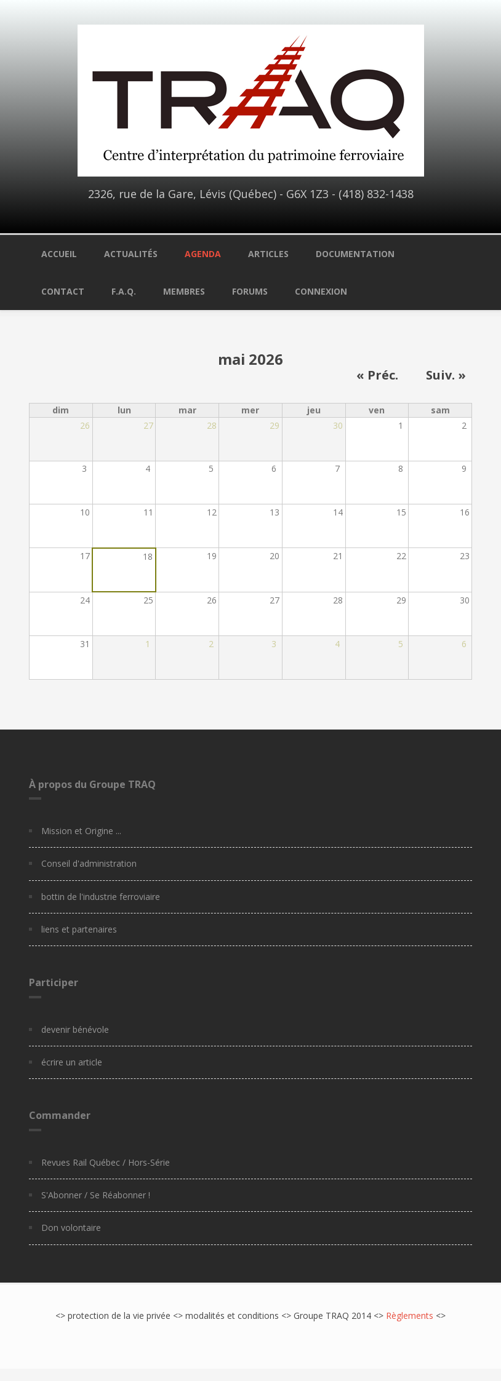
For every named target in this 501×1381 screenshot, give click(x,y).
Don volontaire (71, 1227)
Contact (62, 291)
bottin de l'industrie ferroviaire (100, 896)
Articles (268, 254)
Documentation (355, 254)
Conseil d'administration (89, 863)
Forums (250, 291)
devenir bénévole (75, 1029)
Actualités (131, 254)
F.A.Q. (123, 291)
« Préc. (377, 375)
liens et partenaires (79, 929)
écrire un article (71, 1062)
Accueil (59, 254)
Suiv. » (446, 375)
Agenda (203, 254)
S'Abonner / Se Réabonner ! (95, 1195)
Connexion (321, 291)
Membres (184, 291)
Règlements (409, 1315)
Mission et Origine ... (81, 831)
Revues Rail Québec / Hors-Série (105, 1162)
